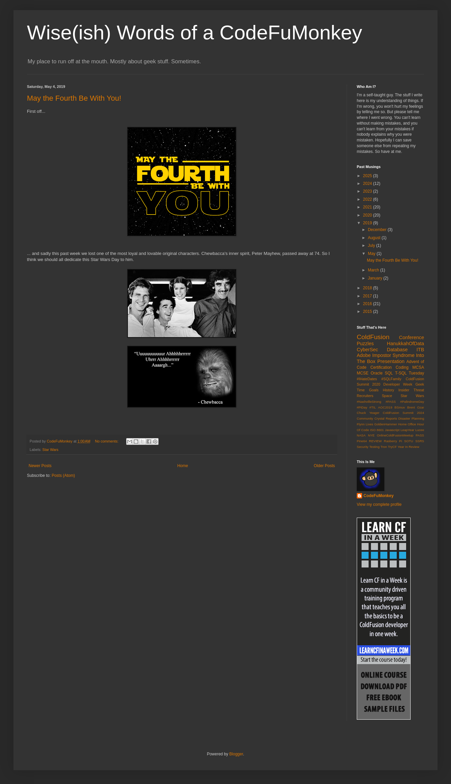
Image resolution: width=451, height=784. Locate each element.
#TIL (373, 407)
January (375, 278)
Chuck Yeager (368, 413)
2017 (368, 296)
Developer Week (397, 384)
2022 (368, 199)
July (372, 245)
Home (182, 465)
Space (387, 396)
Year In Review (408, 447)
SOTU (408, 441)
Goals (373, 390)
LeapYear (407, 430)
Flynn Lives (365, 424)
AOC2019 (385, 407)
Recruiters (365, 396)
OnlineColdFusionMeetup (395, 435)
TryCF (392, 447)
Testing (374, 447)
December (378, 229)
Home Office (407, 424)
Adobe (364, 355)
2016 (368, 303)
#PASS (391, 401)
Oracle (376, 373)
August (375, 237)
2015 (368, 311)
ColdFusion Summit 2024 (403, 413)
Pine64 (362, 441)
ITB (420, 349)
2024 (368, 183)
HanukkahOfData (405, 343)
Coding (402, 367)
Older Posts (324, 465)
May (372, 253)
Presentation (391, 361)
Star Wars (50, 450)
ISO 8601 (377, 430)
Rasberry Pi (393, 441)
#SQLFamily (391, 379)
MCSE (363, 373)
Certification (380, 367)
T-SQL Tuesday (409, 373)
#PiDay (362, 407)
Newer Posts (40, 465)
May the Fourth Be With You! (74, 98)
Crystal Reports (385, 418)
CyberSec (367, 349)
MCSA (418, 367)
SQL (389, 373)
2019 (368, 223)
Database (397, 349)
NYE (371, 435)
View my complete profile (379, 504)
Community (365, 418)
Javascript (392, 430)
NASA (361, 435)
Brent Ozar (415, 407)
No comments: (107, 441)
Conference (411, 337)
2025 (368, 175)
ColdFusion (373, 336)
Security (363, 447)
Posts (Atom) (63, 475)
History (388, 390)
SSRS (419, 441)
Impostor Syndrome (393, 355)
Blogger (236, 754)
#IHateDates (367, 379)
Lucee (419, 430)
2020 (368, 215)
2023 (368, 191)
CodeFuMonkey (378, 495)
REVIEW (375, 441)
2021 (368, 207)
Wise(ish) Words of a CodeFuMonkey (194, 32)
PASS (420, 435)
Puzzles (365, 343)
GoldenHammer (385, 424)
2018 (368, 288)
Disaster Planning (411, 418)
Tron (383, 447)
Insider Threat (411, 390)
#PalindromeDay (412, 401)
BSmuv (399, 407)
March (374, 270)
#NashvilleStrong (369, 401)
